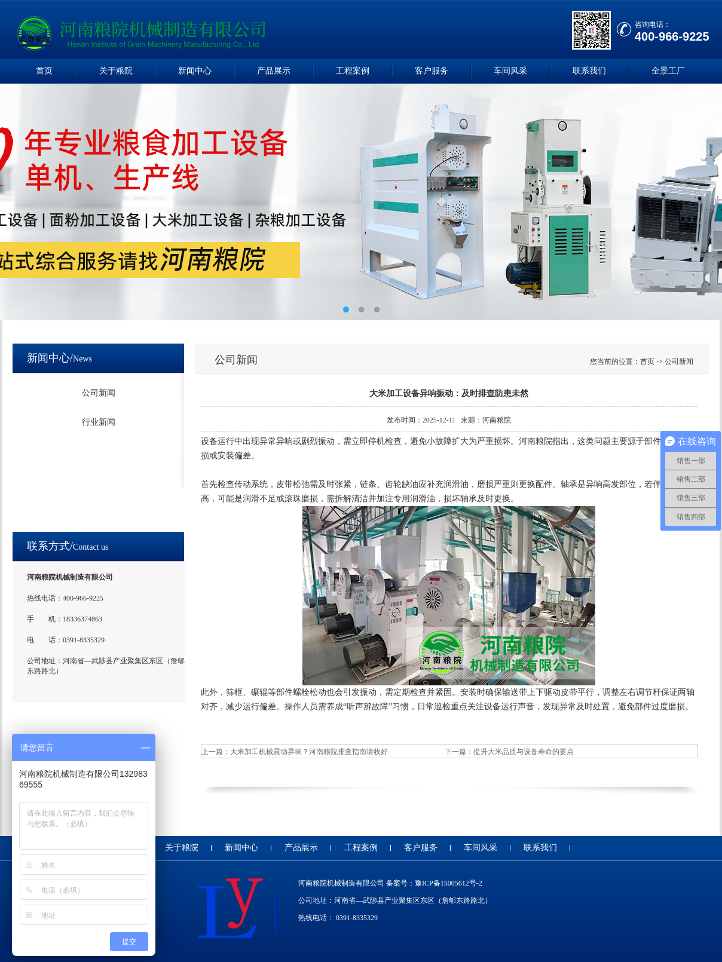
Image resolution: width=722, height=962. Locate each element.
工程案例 (352, 70)
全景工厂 (668, 70)
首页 (44, 70)
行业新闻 (98, 422)
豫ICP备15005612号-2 (448, 883)
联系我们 (589, 70)
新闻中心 (195, 70)
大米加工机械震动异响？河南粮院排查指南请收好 (309, 751)
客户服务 (431, 70)
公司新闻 (98, 392)
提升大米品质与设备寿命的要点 (523, 751)
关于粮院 (116, 70)
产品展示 (273, 70)
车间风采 (510, 70)
